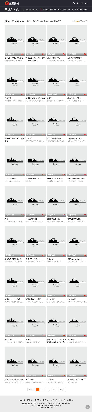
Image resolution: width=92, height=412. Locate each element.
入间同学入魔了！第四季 (76, 380)
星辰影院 (12, 3)
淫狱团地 (29, 138)
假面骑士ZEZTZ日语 (12, 299)
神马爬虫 (38, 400)
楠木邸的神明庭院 (74, 219)
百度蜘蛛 (30, 400)
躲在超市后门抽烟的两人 (14, 58)
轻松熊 (28, 339)
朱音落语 (8, 339)
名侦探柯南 (44, 21)
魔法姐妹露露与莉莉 (74, 138)
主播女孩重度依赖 (53, 219)
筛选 (28, 21)
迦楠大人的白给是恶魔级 (14, 380)
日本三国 (8, 98)
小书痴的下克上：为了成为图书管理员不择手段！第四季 (56, 342)
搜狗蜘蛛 (46, 400)
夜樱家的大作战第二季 (55, 178)
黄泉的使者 (51, 299)
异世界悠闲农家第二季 (75, 58)
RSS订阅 (22, 400)
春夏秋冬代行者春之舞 (13, 259)
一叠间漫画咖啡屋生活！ (76, 178)
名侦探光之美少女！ (33, 259)
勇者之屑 (50, 259)
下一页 (61, 389)
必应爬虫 (70, 400)
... (50, 389)
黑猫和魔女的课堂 (74, 98)
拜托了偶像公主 (10, 178)
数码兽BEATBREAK (74, 259)
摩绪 (6, 219)
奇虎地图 (54, 400)
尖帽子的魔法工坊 (53, 58)
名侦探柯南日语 (55, 21)
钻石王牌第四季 (31, 219)
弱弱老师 (70, 339)
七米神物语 (71, 299)
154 (54, 389)
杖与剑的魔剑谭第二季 (34, 178)
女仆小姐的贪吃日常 (54, 138)
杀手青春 (50, 380)
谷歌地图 (62, 400)
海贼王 (35, 21)
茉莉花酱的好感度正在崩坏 (36, 98)
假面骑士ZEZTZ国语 (33, 299)
